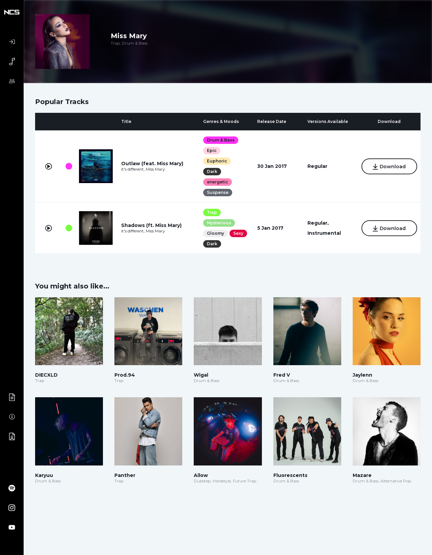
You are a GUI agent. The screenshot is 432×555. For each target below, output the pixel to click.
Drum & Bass (221, 140)
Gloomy (215, 233)
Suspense (217, 192)
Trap (212, 212)
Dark (212, 171)
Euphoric (217, 160)
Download (389, 166)
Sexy (238, 233)
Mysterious (219, 222)
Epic (212, 150)
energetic (217, 181)
